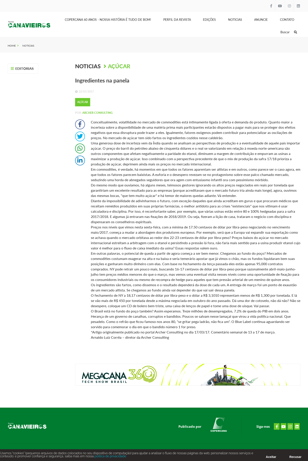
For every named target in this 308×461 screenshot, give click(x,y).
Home (12, 45)
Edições (209, 19)
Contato (287, 19)
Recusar (295, 457)
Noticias (235, 19)
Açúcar (119, 66)
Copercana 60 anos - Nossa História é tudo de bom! (108, 19)
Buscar (288, 32)
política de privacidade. (110, 457)
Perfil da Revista (177, 19)
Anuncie (261, 19)
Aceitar (271, 457)
